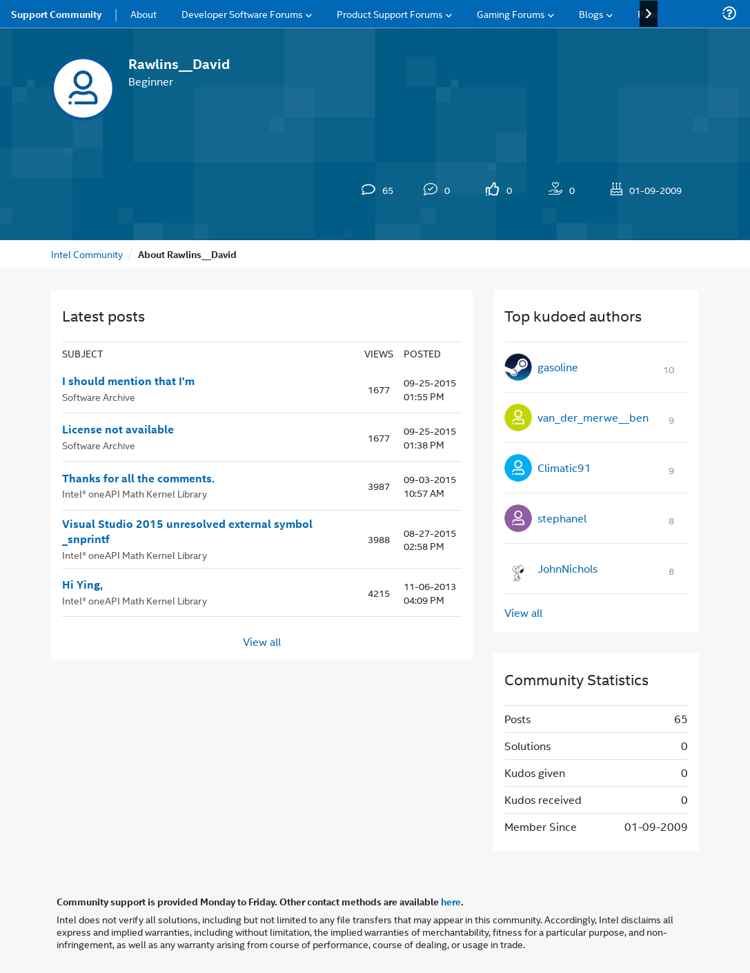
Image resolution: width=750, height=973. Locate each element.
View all (262, 641)
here (451, 901)
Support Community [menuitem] (56, 13)
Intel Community (87, 253)
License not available (118, 429)
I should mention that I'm (128, 381)
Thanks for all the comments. (139, 478)
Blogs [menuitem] (591, 13)
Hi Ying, (82, 584)
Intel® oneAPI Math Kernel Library (134, 493)
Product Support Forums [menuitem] (390, 13)
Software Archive (98, 396)
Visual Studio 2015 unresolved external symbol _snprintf (187, 531)
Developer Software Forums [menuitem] (242, 13)
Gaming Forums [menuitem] (511, 13)
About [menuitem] (143, 13)
